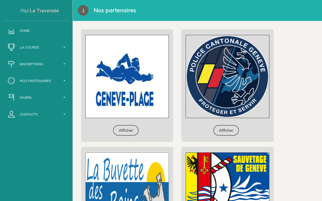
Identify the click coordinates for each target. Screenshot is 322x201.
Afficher (126, 130)
